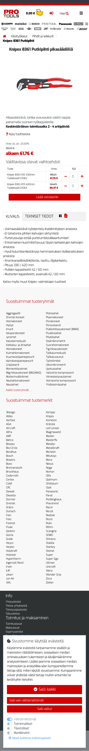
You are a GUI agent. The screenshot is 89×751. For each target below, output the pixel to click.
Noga (49, 468)
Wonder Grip (53, 574)
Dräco (9, 507)
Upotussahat (53, 369)
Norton (50, 472)
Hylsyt (9, 325)
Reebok (50, 515)
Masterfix (51, 440)
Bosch (9, 456)
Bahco (9, 440)
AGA (8, 424)
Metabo (50, 444)
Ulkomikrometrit (56, 365)
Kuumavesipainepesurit (20, 357)
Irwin (9, 567)
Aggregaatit (13, 313)
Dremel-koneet (15, 317)
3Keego (10, 412)
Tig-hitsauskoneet (56, 349)
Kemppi (50, 412)
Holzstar (11, 555)
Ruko (49, 523)
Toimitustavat (14, 624)
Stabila (50, 543)
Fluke (9, 527)
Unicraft (51, 567)
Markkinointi (22, 733)
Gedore (10, 531)
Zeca (49, 578)
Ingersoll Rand (14, 563)
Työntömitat (53, 361)
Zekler (50, 582)
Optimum (51, 479)
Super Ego (52, 559)
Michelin (51, 452)
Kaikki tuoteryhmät (17, 390)
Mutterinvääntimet (17, 377)
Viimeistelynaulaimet (58, 377)
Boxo (9, 464)
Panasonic (52, 491)
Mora (49, 460)
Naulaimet (12, 384)
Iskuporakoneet (15, 333)
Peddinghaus (53, 499)
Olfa (48, 475)
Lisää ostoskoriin (44, 197)
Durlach (10, 511)
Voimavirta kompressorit (61, 380)
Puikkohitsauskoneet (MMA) (62, 329)
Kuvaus (12, 216)
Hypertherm (13, 559)
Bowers (10, 460)
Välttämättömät (25, 719)
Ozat (48, 487)
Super (49, 555)
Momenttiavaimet (16, 369)
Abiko (9, 416)
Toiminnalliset (23, 724)
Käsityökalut (19, 36)
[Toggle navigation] (81, 13)
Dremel (10, 503)
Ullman (50, 563)
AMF (8, 436)
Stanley (50, 547)
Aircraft (10, 428)
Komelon (51, 420)
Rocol (49, 519)
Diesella (11, 495)
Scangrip (51, 531)
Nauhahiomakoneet (18, 380)
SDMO (49, 535)
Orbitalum (52, 483)
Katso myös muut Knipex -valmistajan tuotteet (34, 282)
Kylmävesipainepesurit (19, 361)
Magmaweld (53, 432)
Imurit (9, 329)
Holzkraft (11, 551)
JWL (8, 582)
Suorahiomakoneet (57, 345)
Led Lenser (52, 428)
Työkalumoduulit (56, 353)
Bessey (10, 444)
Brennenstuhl (14, 468)
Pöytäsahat (52, 337)
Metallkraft (52, 448)
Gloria (9, 535)
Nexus (49, 464)
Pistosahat (52, 313)
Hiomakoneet (14, 321)
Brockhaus (12, 472)
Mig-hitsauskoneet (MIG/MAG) (23, 373)
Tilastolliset (21, 728)
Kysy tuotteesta (18, 134)
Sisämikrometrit (55, 341)
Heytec (10, 547)
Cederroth (12, 475)
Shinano (51, 539)
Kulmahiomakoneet (18, 353)
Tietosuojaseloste (16, 610)
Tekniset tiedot (39, 216)
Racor (49, 507)
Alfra (9, 432)
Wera (49, 570)
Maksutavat (13, 628)
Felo (8, 519)
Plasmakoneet (54, 317)
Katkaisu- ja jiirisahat (18, 345)
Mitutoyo (51, 456)
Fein (8, 515)
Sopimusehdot (14, 632)
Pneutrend (52, 503)
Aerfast (10, 420)
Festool (10, 523)
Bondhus (11, 452)
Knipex (50, 416)
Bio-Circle (11, 448)
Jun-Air (10, 578)
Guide (9, 539)
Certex (10, 479)
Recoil (49, 511)
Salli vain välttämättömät (26, 700)
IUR (8, 570)
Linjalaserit (12, 365)
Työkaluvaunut (54, 357)
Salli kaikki (45, 689)
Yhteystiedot (13, 602)
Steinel (50, 551)
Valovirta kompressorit (60, 373)
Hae (64, 13)
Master (50, 436)
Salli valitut (44, 709)
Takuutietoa (13, 613)
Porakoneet (53, 321)
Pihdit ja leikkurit (43, 36)
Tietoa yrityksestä (16, 606)
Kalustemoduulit (16, 341)
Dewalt (10, 491)
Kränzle (50, 424)
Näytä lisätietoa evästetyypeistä (30, 738)
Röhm (49, 527)
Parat (49, 495)
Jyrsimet (11, 337)
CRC (8, 487)
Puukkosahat (53, 333)
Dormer (10, 499)
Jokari (9, 574)
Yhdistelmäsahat (56, 384)
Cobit (9, 483)
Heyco (9, 543)
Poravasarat (53, 325)
